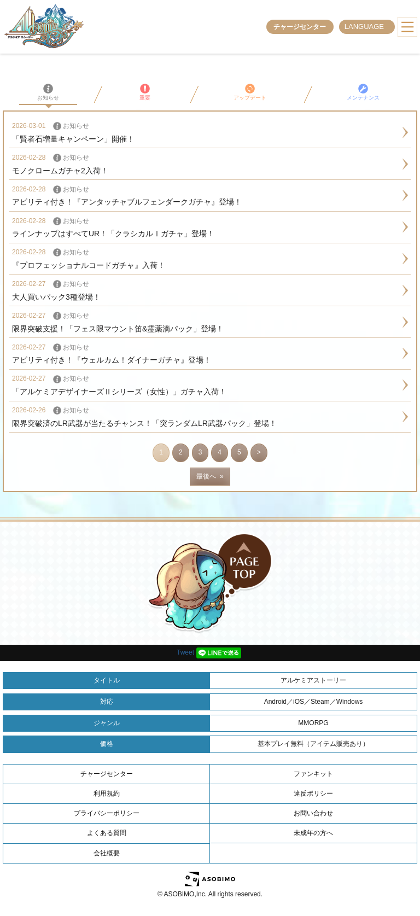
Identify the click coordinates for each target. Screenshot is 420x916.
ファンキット (313, 774)
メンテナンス (363, 92)
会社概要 (107, 853)
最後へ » (209, 476)
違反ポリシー (313, 793)
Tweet (185, 652)
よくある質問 (106, 833)
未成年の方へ (313, 833)
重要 (144, 92)
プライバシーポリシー (106, 813)
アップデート (250, 92)
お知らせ (48, 92)
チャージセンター (299, 27)
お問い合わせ (313, 813)
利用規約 (107, 793)
